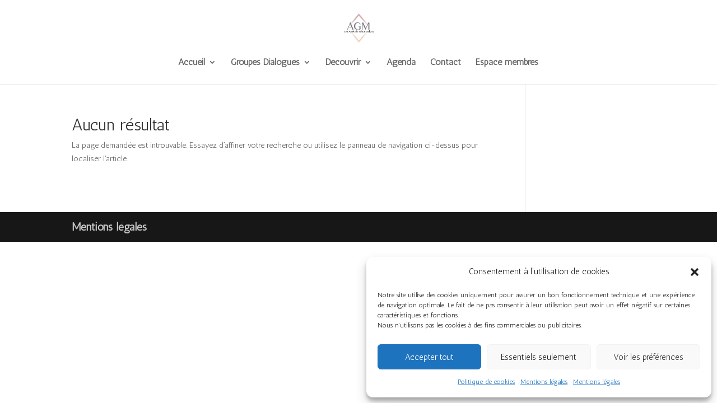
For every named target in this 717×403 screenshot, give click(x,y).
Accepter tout (429, 357)
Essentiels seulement (538, 357)
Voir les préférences (648, 357)
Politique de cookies (486, 382)
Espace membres (507, 62)
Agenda (401, 62)
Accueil (191, 62)
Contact (445, 62)
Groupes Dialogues (265, 62)
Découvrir (343, 62)
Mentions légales (543, 382)
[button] (694, 272)
